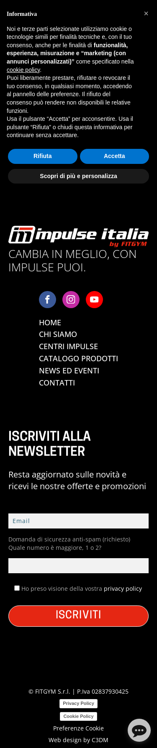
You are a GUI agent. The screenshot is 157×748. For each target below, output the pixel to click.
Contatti (57, 383)
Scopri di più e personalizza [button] (78, 176)
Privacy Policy (78, 703)
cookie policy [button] (23, 69)
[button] (146, 13)
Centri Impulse (68, 346)
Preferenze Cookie (78, 728)
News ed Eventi (69, 370)
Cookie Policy (78, 716)
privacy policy (123, 588)
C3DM (100, 740)
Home (50, 322)
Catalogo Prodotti (78, 358)
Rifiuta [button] (42, 156)
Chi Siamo (58, 334)
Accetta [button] (114, 156)
